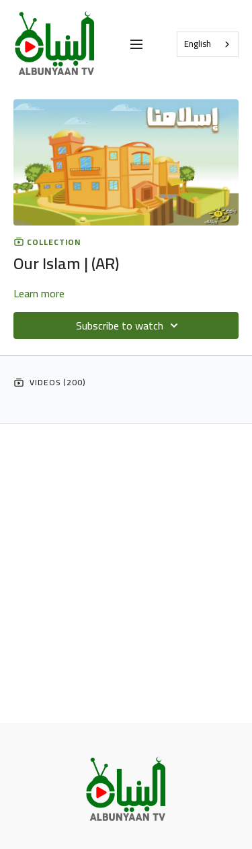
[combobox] (208, 44)
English (197, 44)
